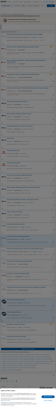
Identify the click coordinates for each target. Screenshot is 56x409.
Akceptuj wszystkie (48, 396)
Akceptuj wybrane (48, 400)
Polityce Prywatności (6, 400)
